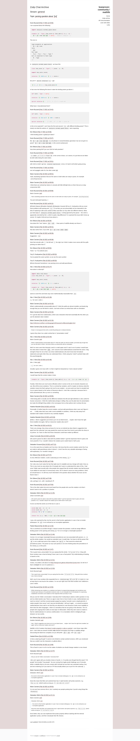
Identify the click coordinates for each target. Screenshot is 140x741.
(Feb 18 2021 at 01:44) (44, 336)
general (41, 12)
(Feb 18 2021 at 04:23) (48, 435)
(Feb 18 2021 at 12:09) (46, 643)
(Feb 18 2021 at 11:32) (46, 525)
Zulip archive (106, 18)
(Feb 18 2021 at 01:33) (46, 319)
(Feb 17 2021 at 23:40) (46, 23)
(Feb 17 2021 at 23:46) (44, 132)
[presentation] (40, 480)
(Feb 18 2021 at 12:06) (46, 635)
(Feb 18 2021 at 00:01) (46, 173)
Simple (36, 734)
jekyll (58, 734)
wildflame (42, 734)
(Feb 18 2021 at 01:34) (46, 326)
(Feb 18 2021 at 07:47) (44, 454)
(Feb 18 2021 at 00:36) (46, 239)
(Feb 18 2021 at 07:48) (46, 460)
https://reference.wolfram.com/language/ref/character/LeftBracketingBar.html (52, 322)
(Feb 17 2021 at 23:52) (46, 167)
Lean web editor (105, 22)
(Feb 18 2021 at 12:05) (44, 616)
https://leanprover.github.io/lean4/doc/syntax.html (65, 561)
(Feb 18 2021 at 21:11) (47, 693)
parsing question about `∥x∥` (46, 16)
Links (108, 25)
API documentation (104, 20)
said (40, 193)
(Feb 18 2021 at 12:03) (46, 586)
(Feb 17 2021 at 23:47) (46, 138)
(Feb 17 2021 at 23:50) (44, 146)
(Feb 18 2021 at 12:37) (47, 649)
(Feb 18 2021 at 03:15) (48, 406)
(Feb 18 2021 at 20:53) (46, 685)
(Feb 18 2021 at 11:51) (47, 559)
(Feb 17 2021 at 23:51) (46, 161)
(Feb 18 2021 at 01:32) (46, 303)
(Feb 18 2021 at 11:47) (46, 548)
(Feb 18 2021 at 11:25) (47, 492)
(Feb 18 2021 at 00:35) (46, 232)
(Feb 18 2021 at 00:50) (44, 247)
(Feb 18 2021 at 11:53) (47, 567)
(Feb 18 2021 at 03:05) (46, 395)
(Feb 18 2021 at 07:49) (44, 477)
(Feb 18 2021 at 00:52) (50, 253)
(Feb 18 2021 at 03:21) (44, 424)
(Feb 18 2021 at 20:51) (46, 669)
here (37, 212)
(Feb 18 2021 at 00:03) (46, 182)
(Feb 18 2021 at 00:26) (44, 220)
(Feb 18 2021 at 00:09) (46, 190)
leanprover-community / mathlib (104, 9)
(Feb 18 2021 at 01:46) (44, 359)
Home (108, 16)
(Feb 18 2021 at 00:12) (46, 203)
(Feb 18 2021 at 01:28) (44, 296)
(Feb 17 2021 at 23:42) (46, 109)
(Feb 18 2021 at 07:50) (46, 483)
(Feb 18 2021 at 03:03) (46, 371)
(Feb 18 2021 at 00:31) (46, 226)
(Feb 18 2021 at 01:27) (44, 266)
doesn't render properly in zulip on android (59, 627)
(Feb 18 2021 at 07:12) (49, 443)
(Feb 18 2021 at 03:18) (48, 416)
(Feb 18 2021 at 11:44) (47, 533)
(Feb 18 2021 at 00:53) (50, 260)
